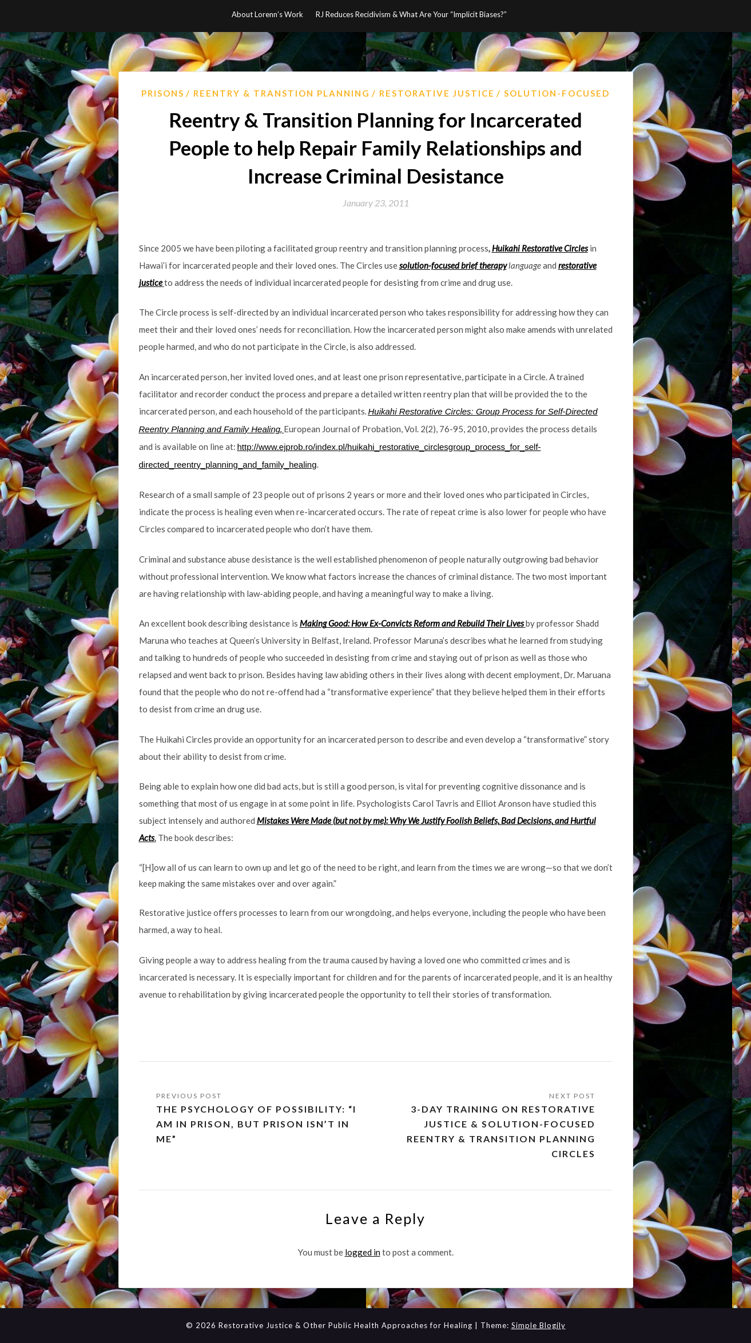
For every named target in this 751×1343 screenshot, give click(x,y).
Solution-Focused (557, 93)
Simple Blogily (538, 1325)
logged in (362, 1252)
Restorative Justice (437, 93)
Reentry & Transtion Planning (281, 93)
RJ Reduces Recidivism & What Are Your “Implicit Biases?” (411, 14)
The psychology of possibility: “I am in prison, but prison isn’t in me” (256, 1123)
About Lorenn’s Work (267, 14)
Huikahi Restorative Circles (540, 248)
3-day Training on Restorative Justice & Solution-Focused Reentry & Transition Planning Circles (501, 1131)
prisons (162, 93)
